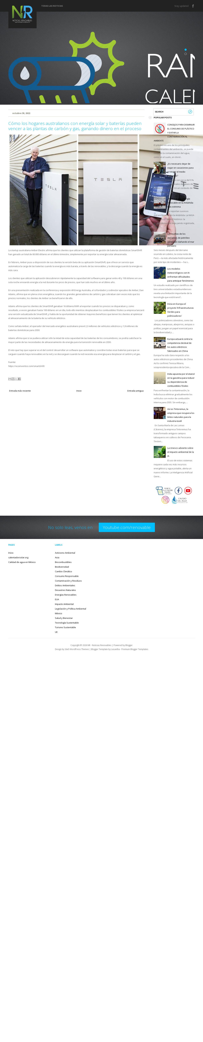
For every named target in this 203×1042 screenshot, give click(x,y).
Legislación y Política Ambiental (70, 608)
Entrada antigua (135, 390)
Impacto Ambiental (64, 604)
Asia (57, 557)
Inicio (79, 390)
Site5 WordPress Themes (77, 649)
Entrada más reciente (20, 390)
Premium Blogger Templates (134, 649)
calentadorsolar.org (18, 557)
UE (56, 631)
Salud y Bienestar (64, 618)
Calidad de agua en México (22, 562)
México (58, 613)
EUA (57, 599)
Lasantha (115, 649)
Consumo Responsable (67, 576)
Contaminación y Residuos (68, 580)
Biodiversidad (62, 566)
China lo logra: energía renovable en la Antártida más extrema (180, 202)
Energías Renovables (65, 594)
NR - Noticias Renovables (99, 645)
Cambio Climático (63, 571)
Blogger (129, 645)
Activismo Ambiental (65, 552)
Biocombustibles (63, 562)
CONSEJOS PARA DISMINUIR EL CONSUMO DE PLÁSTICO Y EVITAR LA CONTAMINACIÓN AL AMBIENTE (174, 132)
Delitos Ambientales (65, 585)
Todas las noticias (52, 6)
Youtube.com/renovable (127, 527)
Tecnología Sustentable (67, 622)
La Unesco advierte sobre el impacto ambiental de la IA (180, 451)
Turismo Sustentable (65, 627)
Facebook (193, 6)
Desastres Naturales (65, 590)
